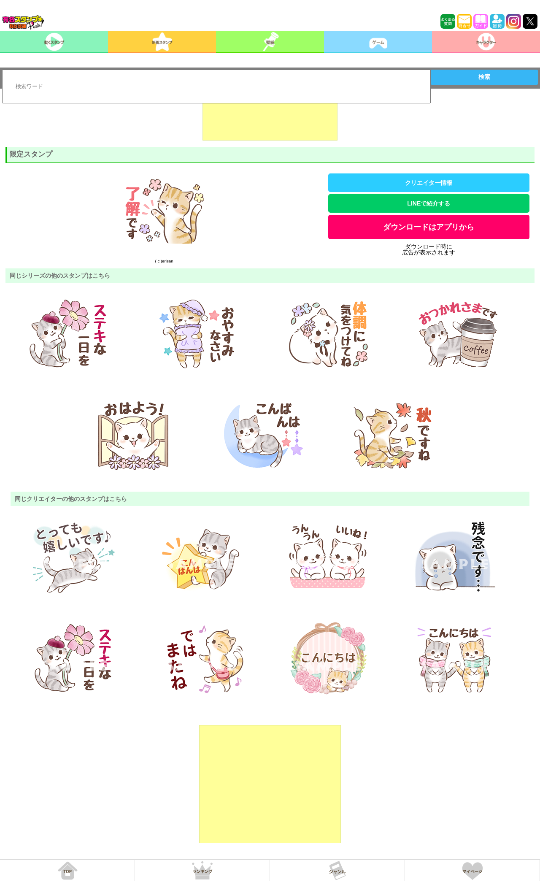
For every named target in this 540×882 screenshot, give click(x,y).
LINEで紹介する (428, 203)
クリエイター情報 (428, 182)
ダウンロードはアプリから (428, 227)
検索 (484, 76)
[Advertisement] (270, 119)
